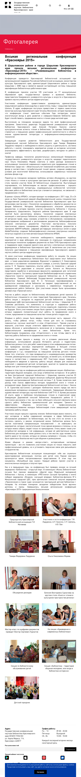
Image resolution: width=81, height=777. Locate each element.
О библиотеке (9, 49)
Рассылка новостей (12, 745)
